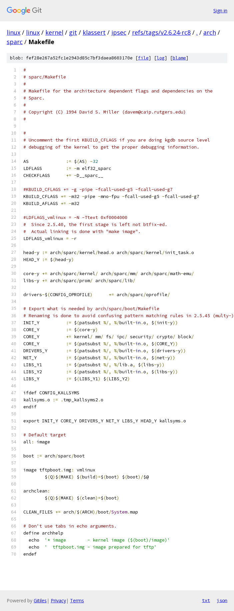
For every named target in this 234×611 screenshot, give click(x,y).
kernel (54, 32)
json (222, 600)
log (161, 58)
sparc (15, 42)
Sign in (220, 10)
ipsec (118, 32)
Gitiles (40, 600)
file (143, 58)
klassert (94, 32)
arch (209, 32)
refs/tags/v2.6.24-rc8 (161, 32)
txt (206, 600)
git (73, 32)
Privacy (58, 600)
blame (179, 58)
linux (13, 32)
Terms (77, 600)
